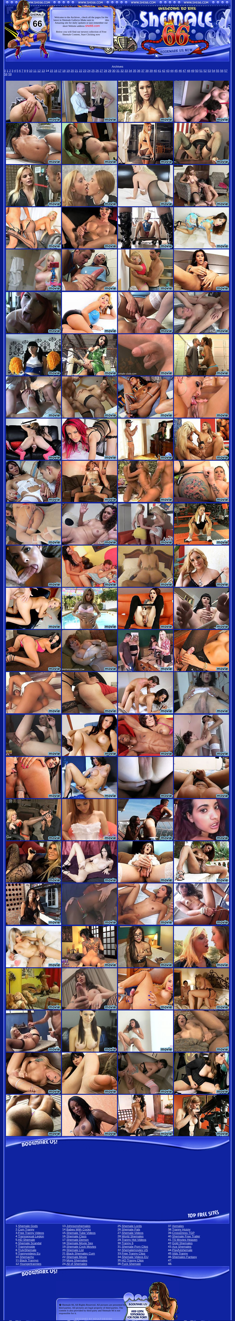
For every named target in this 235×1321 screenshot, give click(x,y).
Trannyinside (26, 1246)
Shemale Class (76, 1236)
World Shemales (132, 1236)
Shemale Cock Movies (81, 1246)
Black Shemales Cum (80, 1253)
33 (126, 70)
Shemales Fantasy (184, 1257)
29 (109, 70)
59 (9, 74)
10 (30, 70)
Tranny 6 (127, 1243)
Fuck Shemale (131, 1264)
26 (97, 70)
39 (151, 70)
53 (209, 70)
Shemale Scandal (30, 1243)
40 (155, 70)
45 (176, 70)
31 (118, 70)
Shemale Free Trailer (186, 1236)
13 (43, 70)
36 (138, 70)
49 (192, 70)
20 (72, 70)
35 (134, 70)
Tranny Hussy (181, 1229)
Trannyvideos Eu (29, 1253)
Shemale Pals (131, 1229)
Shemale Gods (28, 1226)
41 (159, 70)
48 (188, 70)
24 (88, 70)
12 (39, 70)
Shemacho (27, 1257)
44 (171, 70)
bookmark (99, 20)
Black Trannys (29, 1260)
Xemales (178, 1226)
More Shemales (76, 1260)
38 (146, 70)
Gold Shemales (182, 1243)
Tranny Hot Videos (134, 1239)
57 (225, 70)
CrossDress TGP (183, 1233)
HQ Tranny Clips (132, 1260)
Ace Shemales (181, 1246)
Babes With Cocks (78, 1229)
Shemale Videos (132, 1233)
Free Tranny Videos (31, 1233)
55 (217, 70)
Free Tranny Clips (133, 1253)
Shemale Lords (132, 1226)
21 (76, 70)
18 (63, 70)
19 (68, 70)
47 (184, 70)
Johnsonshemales (78, 1226)
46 (180, 70)
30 (113, 70)
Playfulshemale (182, 1250)
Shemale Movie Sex (79, 1243)
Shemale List (75, 1250)
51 (200, 70)
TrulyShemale (27, 1250)
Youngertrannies (30, 1264)
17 (59, 70)
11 (34, 70)
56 (221, 70)
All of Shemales (76, 1264)
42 (163, 70)
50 (196, 70)
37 (142, 70)
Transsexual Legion (31, 1236)
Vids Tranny (180, 1253)
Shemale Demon (77, 1239)
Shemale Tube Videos (80, 1233)
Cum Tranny (26, 1229)
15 (51, 70)
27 (101, 70)
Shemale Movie (76, 1257)
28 (105, 70)
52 (205, 70)
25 (93, 70)
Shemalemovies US (135, 1250)
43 (167, 70)
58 (5, 74)
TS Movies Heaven (184, 1239)
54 (213, 70)
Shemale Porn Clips (135, 1246)
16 (55, 70)
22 (80, 70)
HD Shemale (26, 1239)
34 (130, 70)
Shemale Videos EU (135, 1257)
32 (122, 70)
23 (84, 70)
